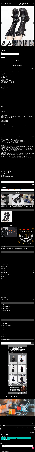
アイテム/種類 (3, 270)
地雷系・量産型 (3, 268)
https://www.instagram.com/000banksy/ (7, 126)
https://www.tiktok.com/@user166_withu (7, 176)
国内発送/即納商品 (3, 297)
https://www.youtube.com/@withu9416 (7, 174)
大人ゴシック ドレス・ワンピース (6, 274)
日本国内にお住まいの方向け (17, 65)
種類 (1, 52)
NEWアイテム (3, 291)
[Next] (33, 23)
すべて (3, 189)
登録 (32, 342)
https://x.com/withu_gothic (5, 168)
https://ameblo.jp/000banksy (5, 172)
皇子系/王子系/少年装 (4, 253)
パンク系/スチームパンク (4, 266)
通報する (33, 184)
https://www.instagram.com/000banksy (7, 170)
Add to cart (17, 63)
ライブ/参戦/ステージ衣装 (5, 264)
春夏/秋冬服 (2, 293)
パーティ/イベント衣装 (4, 299)
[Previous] (1, 23)
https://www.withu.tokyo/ (4, 121)
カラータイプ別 (3, 295)
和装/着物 (2, 276)
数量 (1, 56)
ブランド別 (2, 278)
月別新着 (2, 289)
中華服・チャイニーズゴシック (5, 272)
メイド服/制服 (3, 280)
